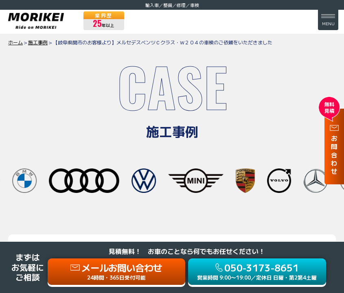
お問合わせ (334, 155)
